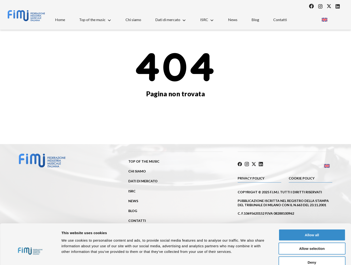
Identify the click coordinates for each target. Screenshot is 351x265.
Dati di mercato (170, 19)
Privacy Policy (251, 177)
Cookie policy (301, 177)
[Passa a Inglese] (324, 18)
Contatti (280, 19)
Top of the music (95, 19)
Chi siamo (133, 19)
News (232, 19)
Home (60, 19)
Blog (255, 19)
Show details (246, 256)
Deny (312, 235)
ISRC (207, 19)
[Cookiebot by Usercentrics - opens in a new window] (30, 255)
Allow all (312, 208)
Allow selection (312, 222)
